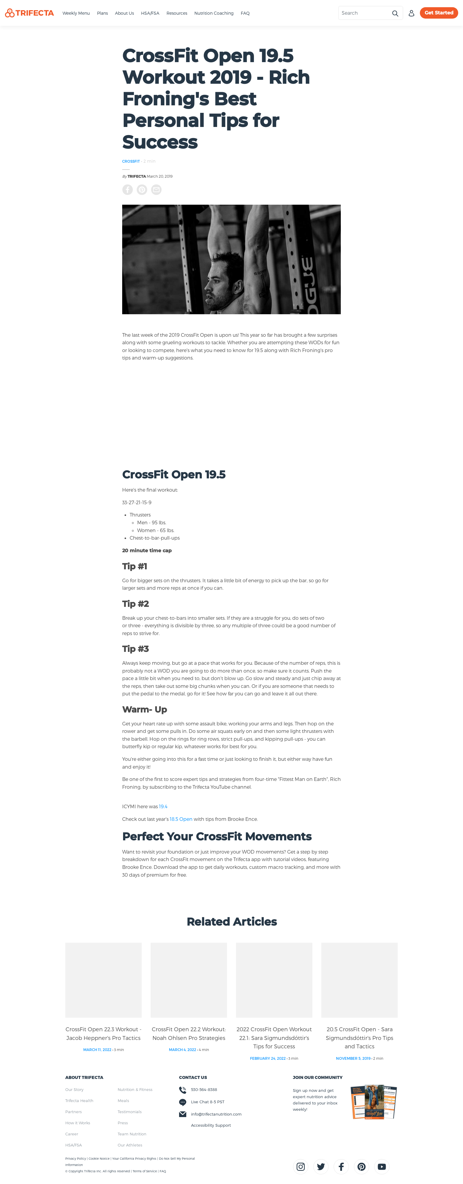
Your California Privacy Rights (134, 1158)
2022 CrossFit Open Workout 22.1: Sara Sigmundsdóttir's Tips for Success (274, 1038)
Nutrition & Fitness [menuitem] (135, 1089)
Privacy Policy (76, 1158)
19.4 (163, 806)
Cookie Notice (100, 1158)
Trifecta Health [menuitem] (79, 1100)
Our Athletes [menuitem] (130, 1145)
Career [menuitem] (71, 1133)
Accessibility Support (211, 1125)
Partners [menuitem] (73, 1111)
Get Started (439, 13)
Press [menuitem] (123, 1122)
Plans (102, 13)
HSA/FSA (150, 13)
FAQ (245, 13)
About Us (124, 13)
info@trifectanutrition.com (216, 1114)
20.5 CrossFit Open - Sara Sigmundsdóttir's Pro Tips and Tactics (359, 1038)
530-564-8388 (204, 1089)
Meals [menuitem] (123, 1100)
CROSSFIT (131, 161)
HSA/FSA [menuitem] (73, 1145)
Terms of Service (145, 1171)
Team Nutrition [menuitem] (132, 1133)
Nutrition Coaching (214, 13)
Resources (177, 13)
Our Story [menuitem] (74, 1089)
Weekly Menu (76, 13)
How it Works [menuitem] (77, 1122)
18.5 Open (181, 819)
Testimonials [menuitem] (130, 1111)
